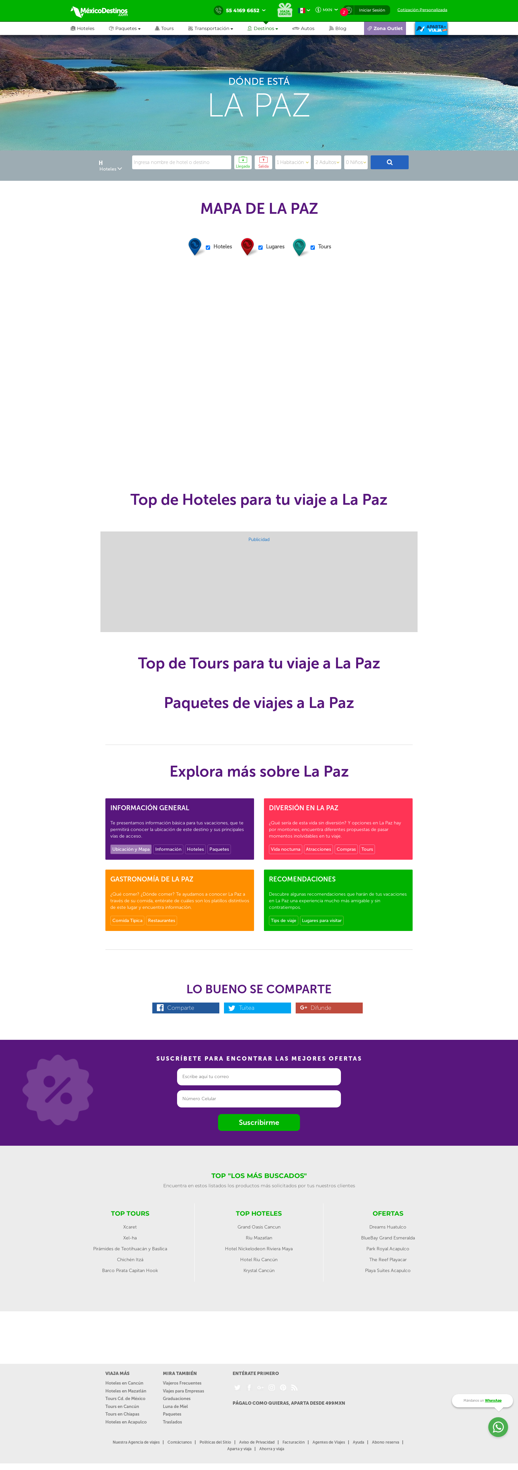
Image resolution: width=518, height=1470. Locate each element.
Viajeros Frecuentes (182, 1383)
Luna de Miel (175, 1406)
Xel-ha (130, 1238)
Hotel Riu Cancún (259, 1259)
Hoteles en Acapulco (126, 1422)
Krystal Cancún (259, 1270)
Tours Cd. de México (125, 1398)
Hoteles (195, 849)
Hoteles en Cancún (124, 1383)
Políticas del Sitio (215, 1442)
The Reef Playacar (388, 1259)
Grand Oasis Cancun (259, 1227)
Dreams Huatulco (387, 1227)
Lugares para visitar (322, 920)
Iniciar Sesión (372, 10)
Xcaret (130, 1227)
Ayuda (358, 1442)
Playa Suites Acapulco (388, 1270)
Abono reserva (385, 1442)
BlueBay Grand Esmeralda (388, 1238)
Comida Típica (127, 920)
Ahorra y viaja (271, 1449)
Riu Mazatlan (259, 1238)
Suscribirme (259, 1122)
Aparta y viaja (239, 1449)
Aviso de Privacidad (257, 1442)
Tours (367, 849)
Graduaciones (177, 1398)
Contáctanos (179, 1442)
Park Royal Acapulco (387, 1249)
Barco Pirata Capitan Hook (130, 1270)
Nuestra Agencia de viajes (136, 1442)
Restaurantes (161, 920)
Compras (346, 849)
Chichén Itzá (130, 1259)
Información (168, 849)
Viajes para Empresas (183, 1391)
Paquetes (219, 849)
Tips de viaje (283, 920)
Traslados (172, 1422)
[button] (217, 28)
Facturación (293, 1442)
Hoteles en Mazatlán (125, 1391)
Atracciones (318, 849)
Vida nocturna (285, 849)
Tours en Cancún (122, 1406)
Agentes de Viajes (329, 1442)
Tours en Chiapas (122, 1414)
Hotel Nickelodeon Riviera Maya (259, 1249)
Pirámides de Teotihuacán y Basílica (130, 1249)
